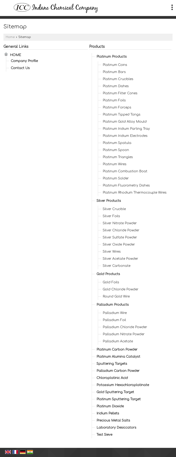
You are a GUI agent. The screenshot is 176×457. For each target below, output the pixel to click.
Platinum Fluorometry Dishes (126, 185)
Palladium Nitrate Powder (124, 334)
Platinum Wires (114, 164)
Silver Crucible (114, 209)
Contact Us (20, 68)
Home (10, 37)
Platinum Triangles (118, 157)
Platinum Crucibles (118, 79)
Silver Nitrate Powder (120, 223)
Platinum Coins (115, 65)
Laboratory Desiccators (116, 427)
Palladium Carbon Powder (118, 371)
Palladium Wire (115, 313)
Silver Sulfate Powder (120, 237)
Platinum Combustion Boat (125, 171)
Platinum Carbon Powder (117, 349)
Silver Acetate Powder (120, 258)
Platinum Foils (114, 100)
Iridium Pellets (107, 413)
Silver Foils (111, 216)
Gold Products (108, 274)
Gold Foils (111, 282)
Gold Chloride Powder (120, 289)
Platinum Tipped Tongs (121, 114)
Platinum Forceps (117, 107)
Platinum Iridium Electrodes (125, 136)
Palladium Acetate (118, 341)
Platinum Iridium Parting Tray (126, 128)
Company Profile (24, 61)
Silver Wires (112, 251)
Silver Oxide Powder (119, 244)
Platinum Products (111, 56)
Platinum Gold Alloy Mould (125, 121)
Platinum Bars (114, 72)
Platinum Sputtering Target (118, 399)
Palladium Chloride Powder (125, 327)
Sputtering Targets (111, 363)
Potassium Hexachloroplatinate (122, 385)
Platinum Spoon (116, 150)
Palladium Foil (114, 320)
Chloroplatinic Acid (112, 378)
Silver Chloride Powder (121, 230)
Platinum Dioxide (110, 406)
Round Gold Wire (116, 296)
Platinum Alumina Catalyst (118, 356)
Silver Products (108, 201)
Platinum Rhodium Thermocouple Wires (135, 192)
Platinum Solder (116, 178)
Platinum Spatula (117, 143)
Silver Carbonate (116, 266)
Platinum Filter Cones (120, 93)
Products (97, 47)
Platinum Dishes (116, 86)
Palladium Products (112, 304)
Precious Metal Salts (113, 420)
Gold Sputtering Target (115, 392)
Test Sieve (104, 434)
